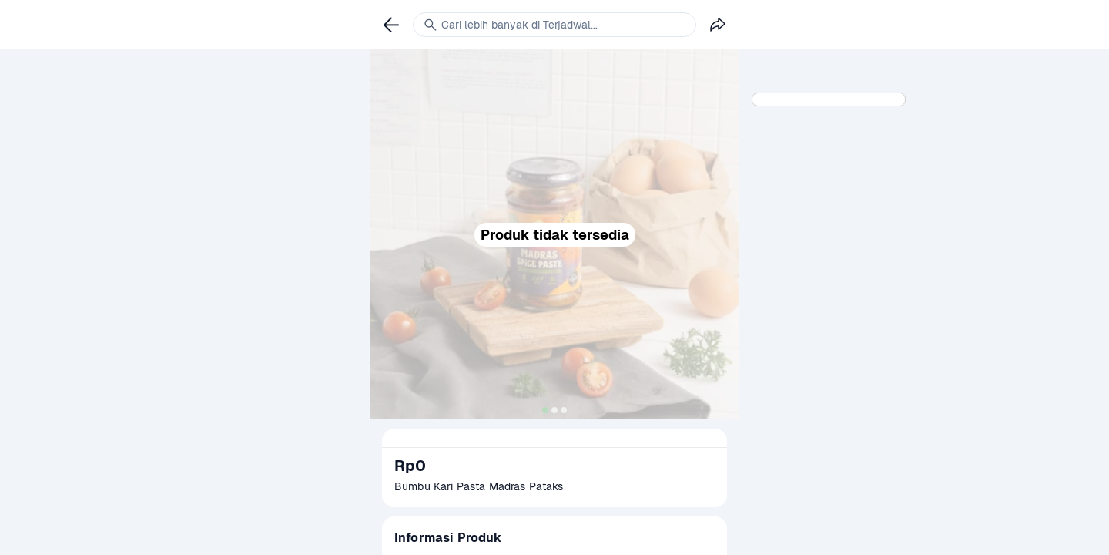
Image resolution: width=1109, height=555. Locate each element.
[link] (391, 24)
